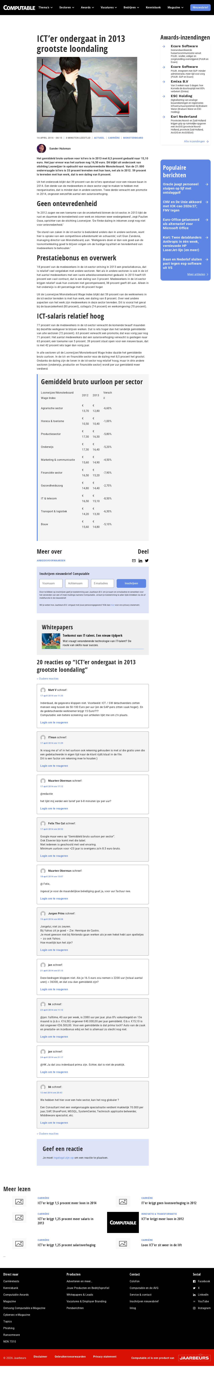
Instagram (204, 1308)
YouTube (203, 1301)
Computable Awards (16, 1294)
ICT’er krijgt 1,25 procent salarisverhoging (67, 1245)
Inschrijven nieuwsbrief (144, 1301)
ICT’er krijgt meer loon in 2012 (162, 1219)
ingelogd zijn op (64, 1157)
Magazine (9, 1301)
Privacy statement (104, 1356)
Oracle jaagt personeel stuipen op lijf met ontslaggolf (180, 188)
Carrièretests (11, 1281)
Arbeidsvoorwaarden (51, 560)
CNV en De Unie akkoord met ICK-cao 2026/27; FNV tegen (182, 206)
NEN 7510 (9, 1341)
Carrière (114, 137)
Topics (7, 1321)
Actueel (99, 137)
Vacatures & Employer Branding (86, 1301)
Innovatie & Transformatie (159, 1214)
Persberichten (75, 1308)
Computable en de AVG (144, 1288)
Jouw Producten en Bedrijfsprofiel (88, 1288)
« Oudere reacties (48, 678)
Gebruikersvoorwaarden (70, 1356)
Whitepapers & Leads (80, 1294)
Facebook (204, 1281)
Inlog (133, 1308)
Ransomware (11, 1334)
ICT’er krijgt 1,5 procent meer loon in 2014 (67, 1203)
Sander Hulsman (60, 148)
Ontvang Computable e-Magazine (24, 1308)
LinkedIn (203, 1294)
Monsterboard (133, 137)
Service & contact (141, 1294)
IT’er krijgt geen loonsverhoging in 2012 (169, 1203)
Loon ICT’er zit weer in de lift (161, 1245)
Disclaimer (40, 1356)
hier (112, 605)
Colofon (135, 1281)
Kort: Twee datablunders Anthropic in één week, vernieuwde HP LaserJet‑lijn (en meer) (182, 243)
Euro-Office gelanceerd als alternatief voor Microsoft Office (181, 224)
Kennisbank (10, 1288)
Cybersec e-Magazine (16, 1314)
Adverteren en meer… (80, 1281)
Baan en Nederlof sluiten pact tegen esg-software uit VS (182, 263)
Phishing (8, 1328)
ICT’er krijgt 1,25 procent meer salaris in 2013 (65, 1221)
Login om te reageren (54, 722)
